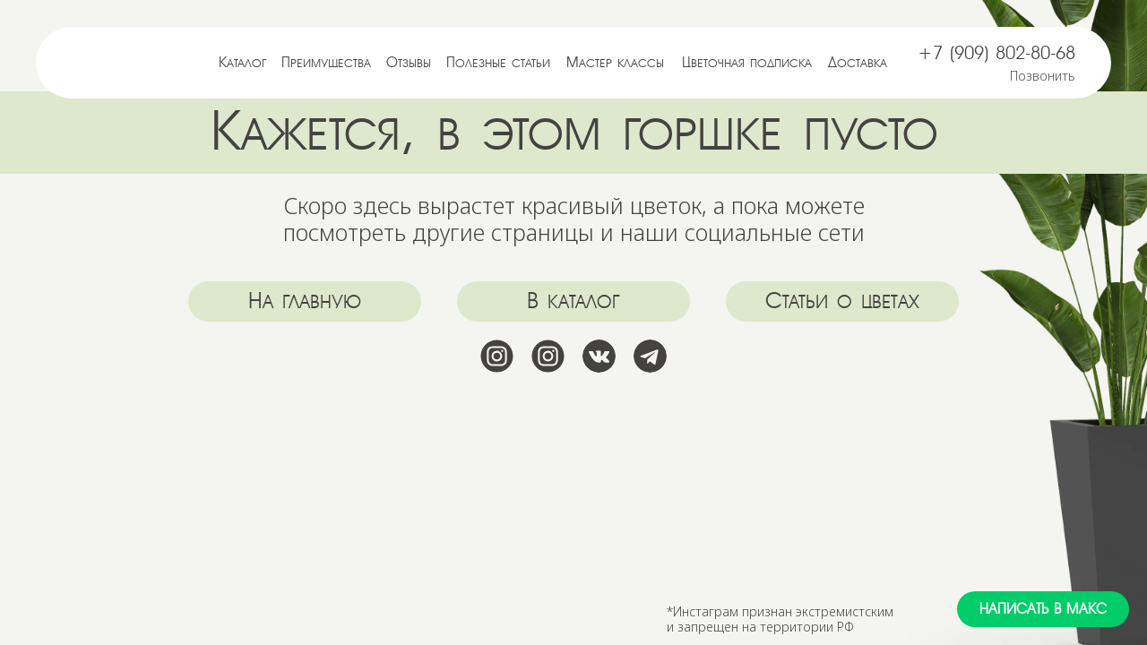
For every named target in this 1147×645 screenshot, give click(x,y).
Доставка (857, 63)
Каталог (243, 63)
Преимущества (326, 63)
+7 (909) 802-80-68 (996, 53)
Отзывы (408, 63)
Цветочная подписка (747, 63)
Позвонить (1042, 75)
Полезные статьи (498, 63)
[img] (127, 62)
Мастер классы (615, 63)
